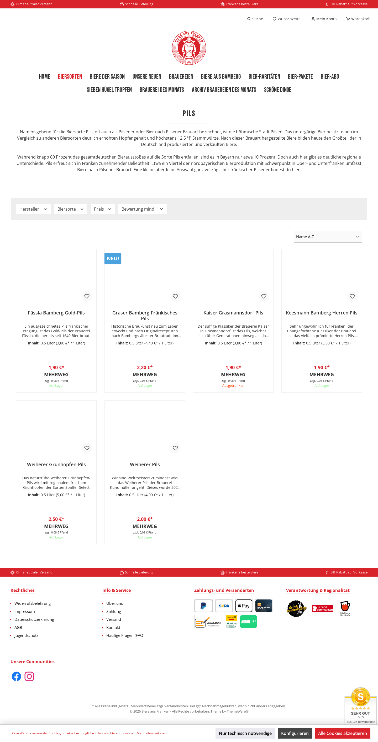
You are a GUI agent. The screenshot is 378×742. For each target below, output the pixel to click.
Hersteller (33, 209)
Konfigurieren (295, 733)
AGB (18, 627)
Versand (113, 619)
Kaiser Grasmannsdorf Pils (233, 313)
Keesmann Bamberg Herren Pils (322, 313)
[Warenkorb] (357, 19)
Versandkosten (176, 706)
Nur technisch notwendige (245, 733)
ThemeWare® (238, 711)
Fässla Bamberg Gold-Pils (56, 313)
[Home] (44, 76)
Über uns (114, 603)
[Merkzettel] (287, 19)
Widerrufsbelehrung (32, 603)
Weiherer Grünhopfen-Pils (56, 467)
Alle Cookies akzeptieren (342, 733)
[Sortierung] (328, 237)
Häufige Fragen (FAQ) (125, 635)
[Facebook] (16, 676)
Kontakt (113, 627)
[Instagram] (29, 676)
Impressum (24, 611)
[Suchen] (255, 19)
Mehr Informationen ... (153, 733)
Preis (103, 209)
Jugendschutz (26, 635)
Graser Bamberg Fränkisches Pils (144, 315)
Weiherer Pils (145, 467)
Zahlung (113, 611)
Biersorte (70, 209)
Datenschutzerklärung (34, 619)
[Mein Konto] (324, 19)
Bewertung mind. (143, 209)
